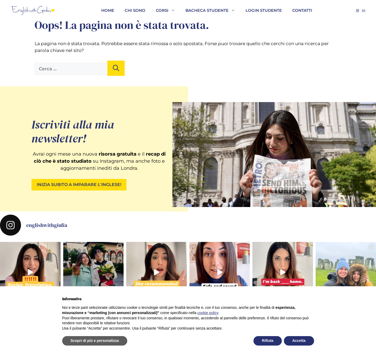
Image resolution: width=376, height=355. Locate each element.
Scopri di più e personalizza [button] (95, 340)
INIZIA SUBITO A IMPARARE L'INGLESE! (79, 184)
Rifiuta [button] (267, 340)
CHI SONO (135, 10)
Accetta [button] (299, 340)
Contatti (302, 10)
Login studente (264, 10)
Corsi (168, 10)
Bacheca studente (213, 10)
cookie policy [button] (207, 313)
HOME (107, 10)
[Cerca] (116, 68)
